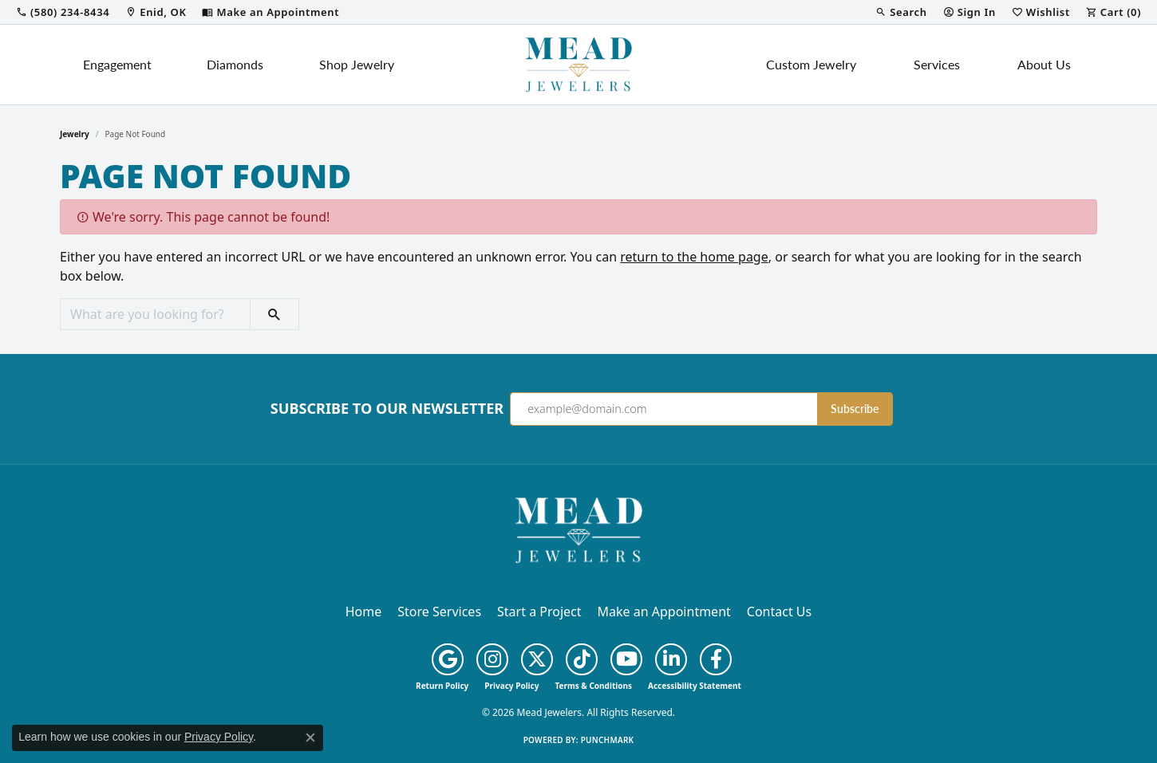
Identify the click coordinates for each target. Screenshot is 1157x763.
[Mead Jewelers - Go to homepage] (578, 528)
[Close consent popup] (310, 737)
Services (937, 64)
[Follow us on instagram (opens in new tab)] (492, 659)
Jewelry (74, 134)
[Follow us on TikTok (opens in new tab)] (582, 659)
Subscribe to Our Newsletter (386, 409)
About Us (1044, 64)
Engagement (117, 64)
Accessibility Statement (694, 686)
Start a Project (539, 611)
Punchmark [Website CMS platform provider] (607, 739)
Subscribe (855, 408)
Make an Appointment (664, 611)
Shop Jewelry (356, 64)
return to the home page (694, 256)
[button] (900, 12)
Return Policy (442, 686)
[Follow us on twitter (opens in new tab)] (537, 659)
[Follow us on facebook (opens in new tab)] (716, 659)
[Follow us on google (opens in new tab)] (448, 659)
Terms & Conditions (593, 686)
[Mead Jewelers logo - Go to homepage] (578, 64)
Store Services (439, 611)
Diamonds (235, 64)
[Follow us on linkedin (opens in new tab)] (671, 659)
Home (364, 611)
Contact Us (779, 611)
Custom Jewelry (811, 64)
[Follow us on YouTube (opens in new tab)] (626, 659)
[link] (62, 12)
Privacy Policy (511, 686)
